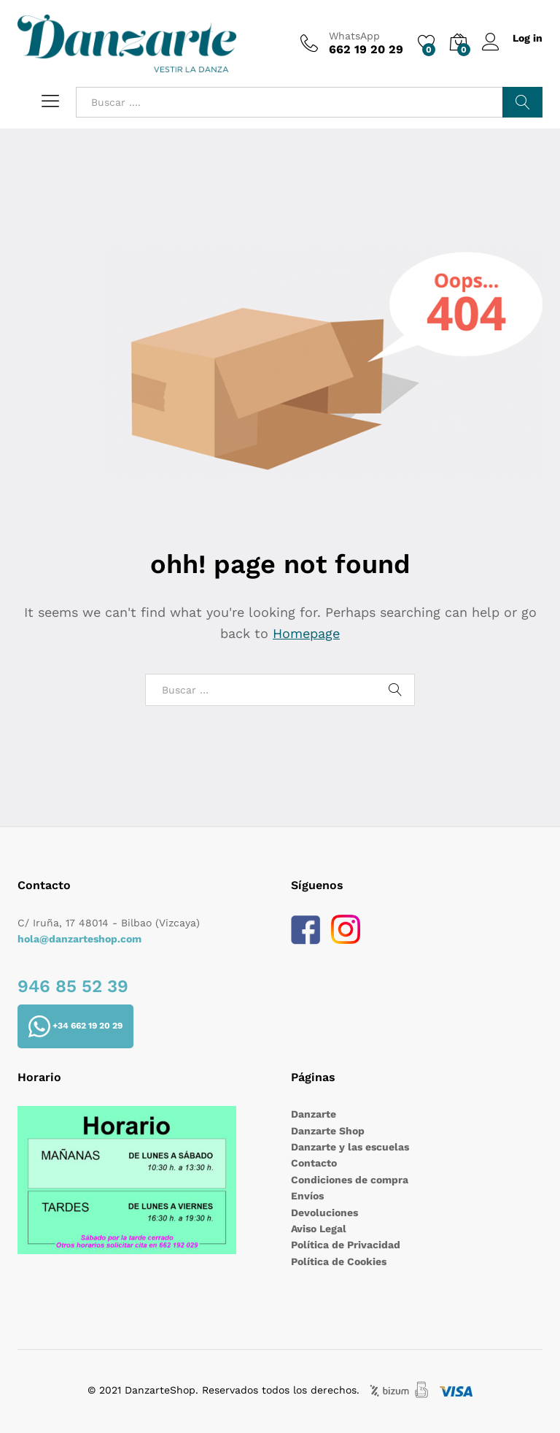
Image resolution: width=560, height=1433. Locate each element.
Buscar (522, 102)
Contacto (314, 1163)
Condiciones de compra (349, 1180)
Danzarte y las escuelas (350, 1147)
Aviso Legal (318, 1228)
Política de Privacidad (345, 1244)
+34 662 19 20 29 (75, 1026)
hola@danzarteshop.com (79, 939)
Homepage (306, 633)
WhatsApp (354, 36)
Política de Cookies (338, 1261)
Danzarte (313, 1114)
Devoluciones (324, 1212)
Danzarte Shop (328, 1131)
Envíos (307, 1196)
